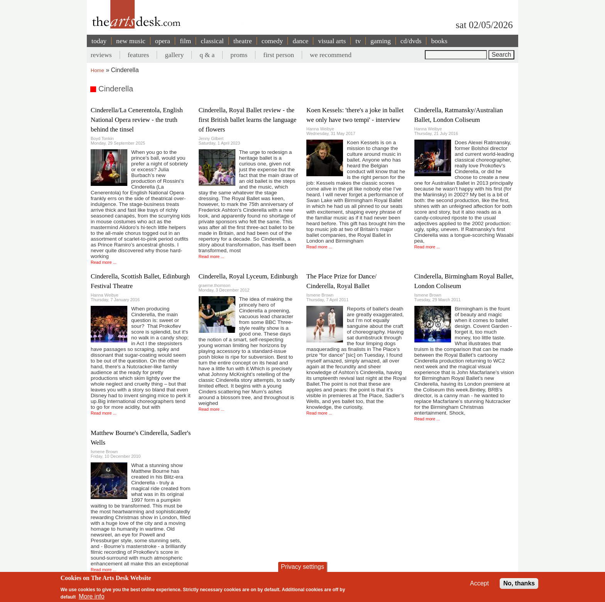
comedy (272, 41)
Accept (479, 583)
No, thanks (519, 583)
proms (238, 55)
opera (162, 41)
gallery (174, 55)
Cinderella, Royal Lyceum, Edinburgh (248, 276)
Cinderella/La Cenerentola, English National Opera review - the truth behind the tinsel (137, 119)
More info (92, 596)
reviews (101, 55)
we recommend (331, 55)
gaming (380, 41)
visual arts (332, 41)
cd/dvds (411, 41)
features (138, 55)
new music (130, 41)
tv (358, 41)
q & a (207, 55)
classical (212, 41)
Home (97, 70)
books (439, 41)
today (98, 41)
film (185, 41)
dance (300, 41)
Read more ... (104, 262)
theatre (242, 41)
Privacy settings (302, 566)
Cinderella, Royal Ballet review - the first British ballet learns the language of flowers (248, 119)
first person (278, 55)
